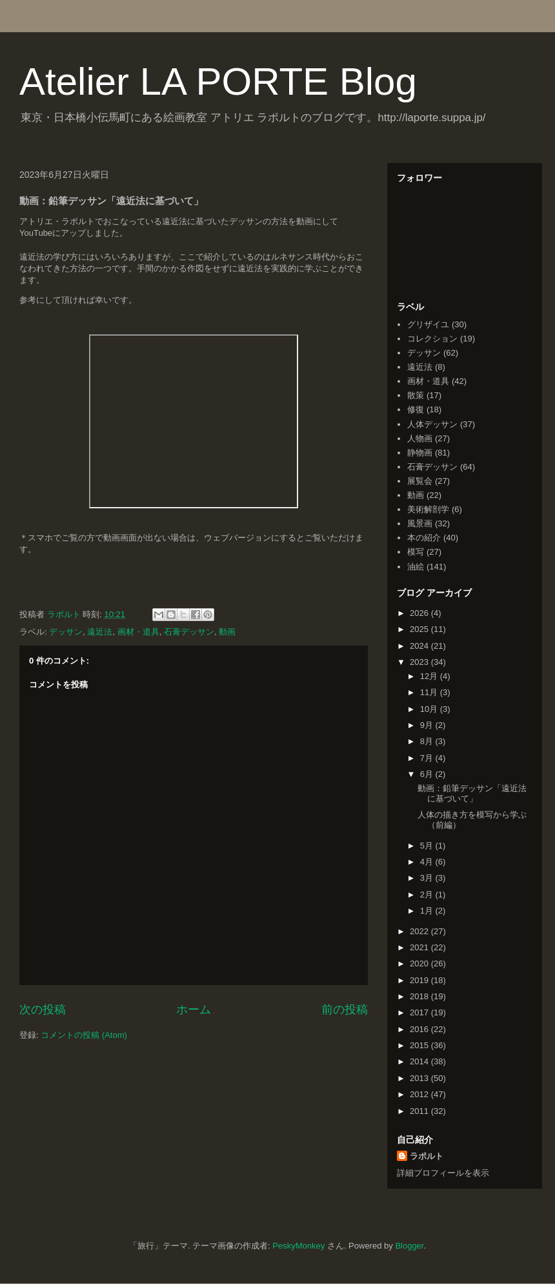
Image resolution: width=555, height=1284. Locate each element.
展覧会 (419, 481)
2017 (420, 1012)
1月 (428, 910)
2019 (420, 980)
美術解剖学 (428, 509)
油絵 (415, 566)
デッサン (66, 632)
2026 (420, 613)
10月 (430, 709)
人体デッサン (432, 424)
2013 (420, 1078)
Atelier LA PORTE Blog (218, 81)
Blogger (409, 1245)
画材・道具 (138, 632)
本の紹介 (424, 537)
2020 (420, 963)
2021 (420, 947)
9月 (428, 725)
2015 (420, 1045)
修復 (415, 409)
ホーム (193, 1009)
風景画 (419, 523)
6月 (428, 774)
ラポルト (426, 1156)
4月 (428, 862)
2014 (420, 1061)
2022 (420, 931)
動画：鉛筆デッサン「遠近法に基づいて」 (472, 793)
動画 (227, 632)
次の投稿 (42, 1009)
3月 (428, 878)
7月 (428, 758)
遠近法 (99, 632)
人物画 (419, 438)
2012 (420, 1094)
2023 (420, 662)
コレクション (432, 338)
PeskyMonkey (298, 1245)
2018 (420, 996)
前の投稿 (344, 1009)
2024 (420, 646)
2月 (428, 894)
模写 (415, 552)
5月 (428, 845)
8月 (428, 741)
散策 (415, 395)
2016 (420, 1029)
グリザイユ (428, 324)
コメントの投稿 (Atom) (84, 1035)
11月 (430, 692)
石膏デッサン (189, 632)
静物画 (419, 452)
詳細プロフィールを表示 (443, 1173)
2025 (420, 629)
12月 (430, 676)
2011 (420, 1111)
